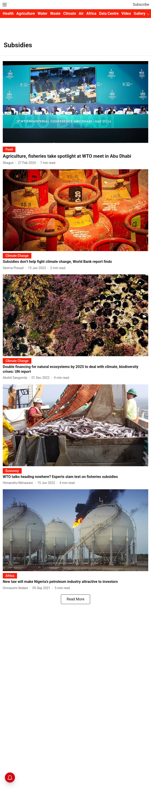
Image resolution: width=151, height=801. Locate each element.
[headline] (75, 156)
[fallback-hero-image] (75, 102)
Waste (55, 13)
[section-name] (9, 149)
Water (42, 13)
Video (126, 13)
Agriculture (25, 13)
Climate (69, 13)
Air (81, 13)
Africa (91, 13)
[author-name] (9, 162)
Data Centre (109, 13)
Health (8, 13)
